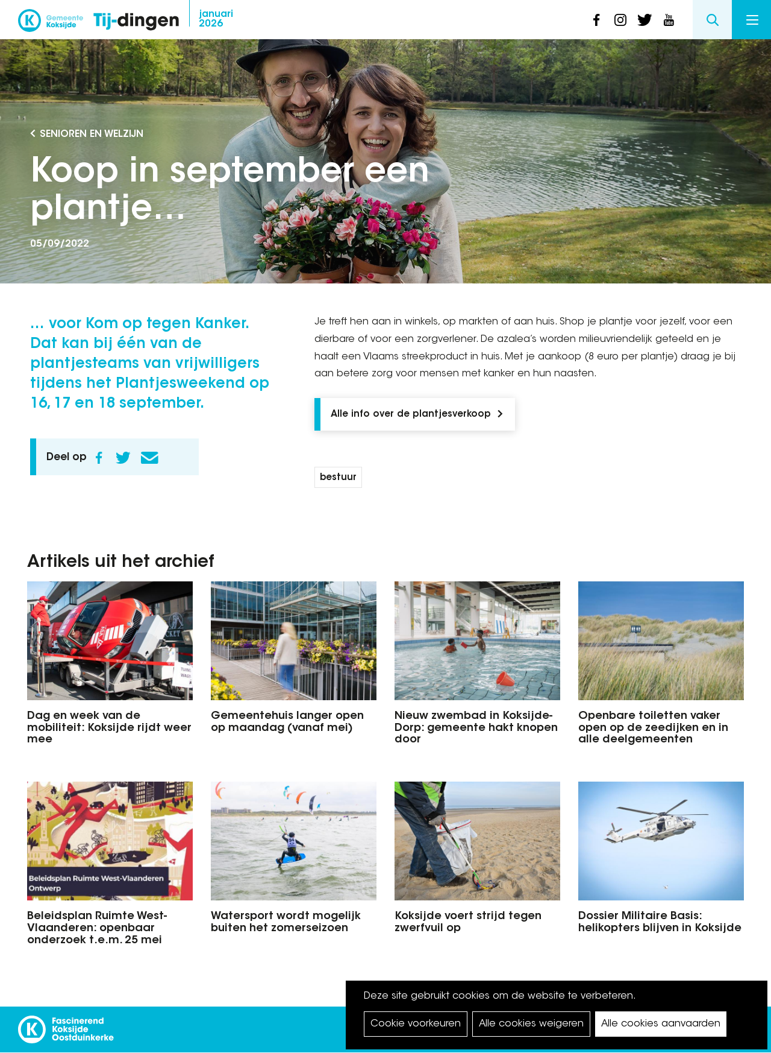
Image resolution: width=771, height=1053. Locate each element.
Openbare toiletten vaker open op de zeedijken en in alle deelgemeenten (653, 728)
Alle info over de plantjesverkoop (411, 414)
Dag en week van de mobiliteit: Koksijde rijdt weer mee (109, 728)
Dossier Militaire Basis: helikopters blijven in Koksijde (659, 922)
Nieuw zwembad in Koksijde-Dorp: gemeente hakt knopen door (476, 728)
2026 (216, 19)
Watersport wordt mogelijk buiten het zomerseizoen (286, 922)
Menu (752, 20)
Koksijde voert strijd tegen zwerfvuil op (468, 922)
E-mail (149, 458)
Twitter (123, 458)
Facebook (99, 458)
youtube (669, 20)
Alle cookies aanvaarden (660, 1024)
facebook (596, 20)
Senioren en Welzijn (91, 134)
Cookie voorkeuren (415, 1024)
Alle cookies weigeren (531, 1024)
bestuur (338, 477)
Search (712, 19)
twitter (644, 20)
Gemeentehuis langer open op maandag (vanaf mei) (287, 722)
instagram (620, 20)
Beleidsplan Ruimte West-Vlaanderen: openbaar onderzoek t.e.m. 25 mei (97, 928)
